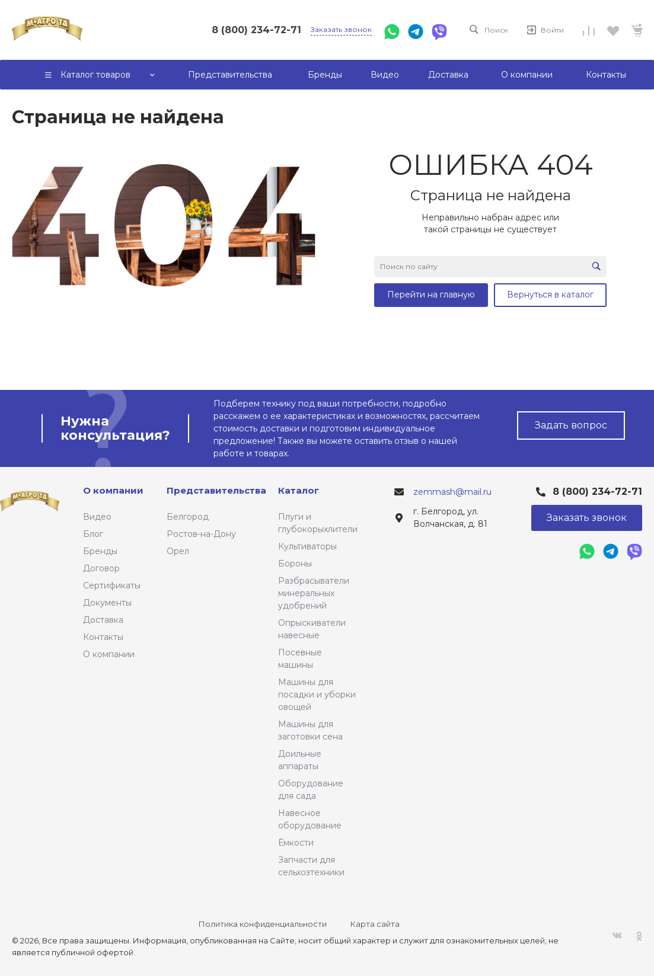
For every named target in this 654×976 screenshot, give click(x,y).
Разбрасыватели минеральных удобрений (313, 593)
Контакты (103, 637)
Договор (101, 568)
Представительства (216, 490)
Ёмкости (296, 842)
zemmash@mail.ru (452, 492)
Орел (178, 551)
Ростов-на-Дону (201, 534)
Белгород (188, 516)
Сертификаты (112, 585)
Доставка (103, 620)
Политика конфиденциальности (263, 924)
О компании (109, 654)
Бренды (100, 551)
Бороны (295, 563)
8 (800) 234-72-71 (256, 30)
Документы (107, 602)
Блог (93, 534)
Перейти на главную (431, 294)
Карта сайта (375, 924)
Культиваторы (307, 546)
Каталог (298, 490)
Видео (97, 516)
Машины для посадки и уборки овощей (317, 694)
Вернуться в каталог (550, 294)
